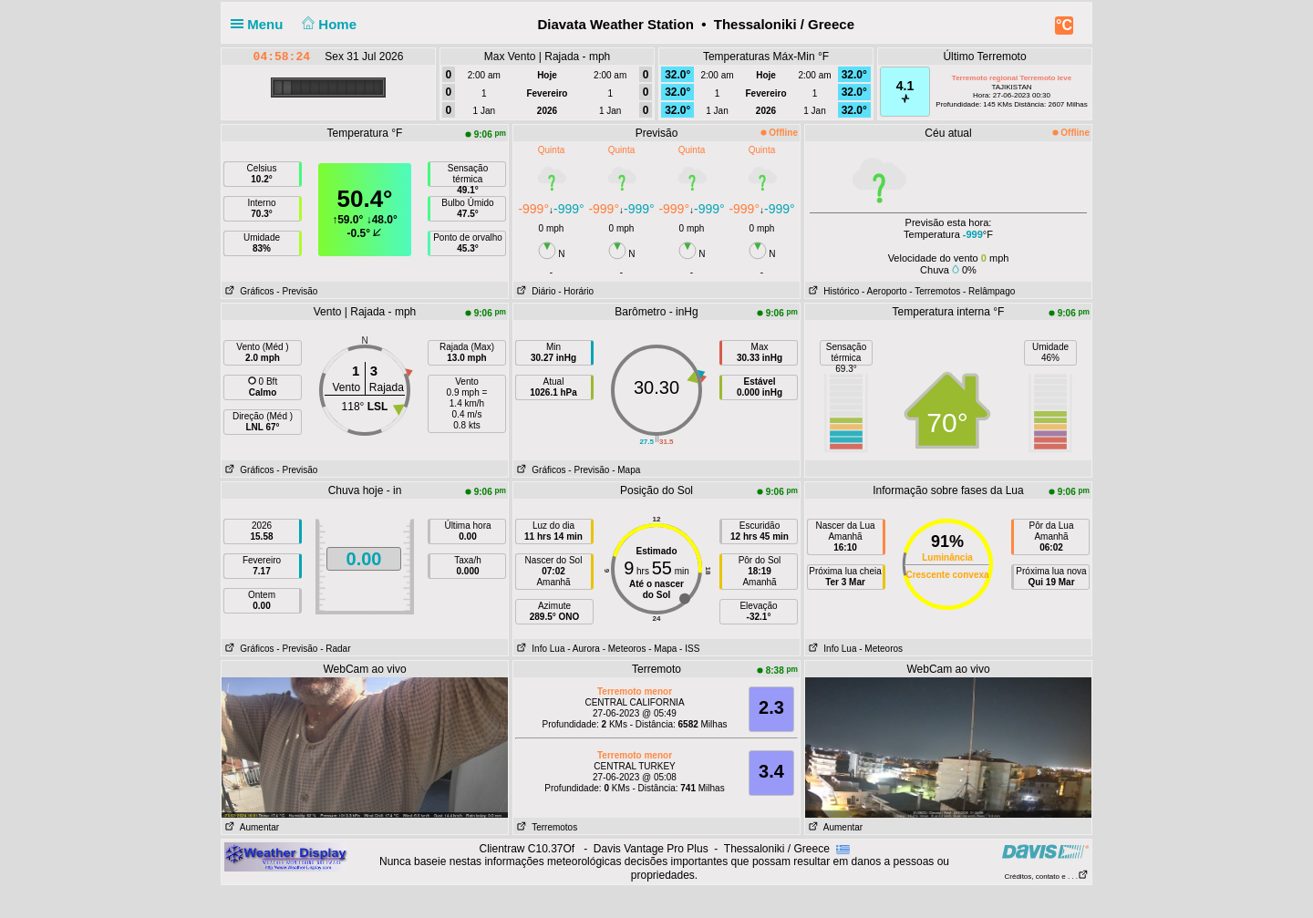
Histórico (832, 291)
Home (328, 24)
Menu (261, 24)
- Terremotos (934, 291)
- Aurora (583, 649)
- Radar (335, 649)
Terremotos (545, 827)
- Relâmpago (989, 291)
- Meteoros (624, 649)
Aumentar (250, 827)
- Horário (576, 291)
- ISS (689, 649)
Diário (534, 291)
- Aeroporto (884, 291)
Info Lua (538, 649)
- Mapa (626, 470)
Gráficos (248, 291)
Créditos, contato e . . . (1047, 876)
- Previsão (296, 291)
